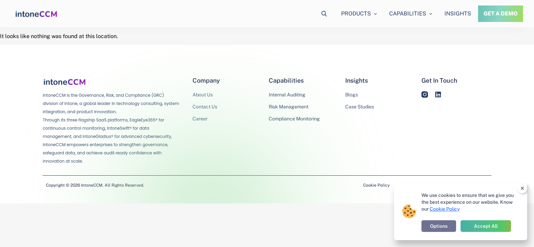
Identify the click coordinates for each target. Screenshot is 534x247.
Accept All (486, 226)
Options (439, 226)
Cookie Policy (376, 185)
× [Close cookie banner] (522, 188)
